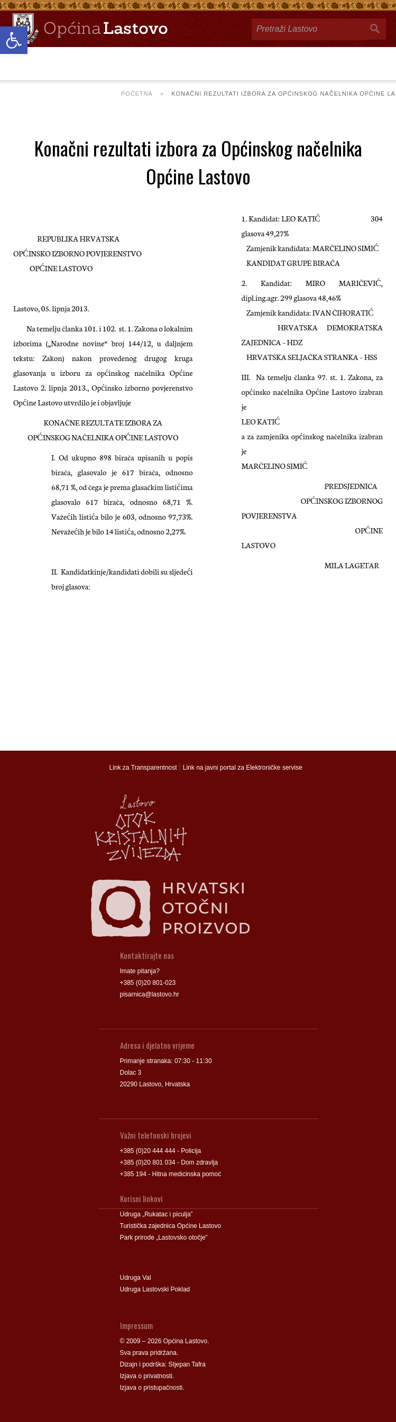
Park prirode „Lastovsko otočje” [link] (164, 1237)
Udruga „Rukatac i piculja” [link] (156, 1214)
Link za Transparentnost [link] (143, 767)
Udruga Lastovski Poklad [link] (155, 1289)
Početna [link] (137, 93)
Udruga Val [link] (135, 1277)
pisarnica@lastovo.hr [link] (149, 994)
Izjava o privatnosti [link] (146, 1376)
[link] (13, 40)
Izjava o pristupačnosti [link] (151, 1387)
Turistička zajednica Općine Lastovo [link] (171, 1226)
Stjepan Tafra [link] (187, 1364)
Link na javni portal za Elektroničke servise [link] (242, 767)
